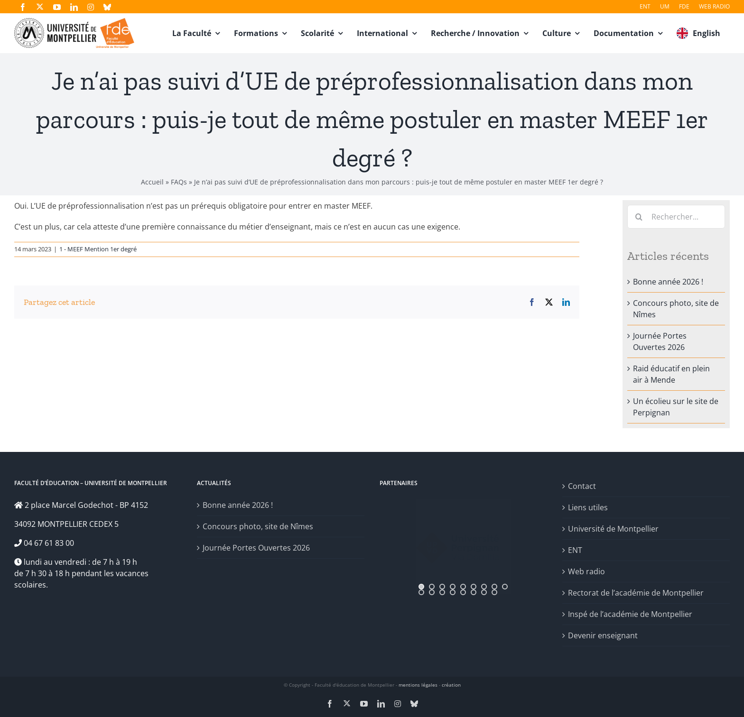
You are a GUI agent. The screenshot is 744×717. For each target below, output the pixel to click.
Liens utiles (588, 507)
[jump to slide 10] (421, 592)
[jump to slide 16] (484, 592)
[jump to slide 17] (494, 592)
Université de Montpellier (613, 529)
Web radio (586, 571)
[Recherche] (639, 217)
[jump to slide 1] (421, 586)
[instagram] (90, 7)
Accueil (152, 181)
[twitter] (40, 6)
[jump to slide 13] (453, 592)
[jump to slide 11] (432, 592)
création (451, 684)
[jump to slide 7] (484, 586)
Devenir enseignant (603, 635)
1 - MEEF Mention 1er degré (98, 249)
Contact (582, 486)
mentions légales (418, 684)
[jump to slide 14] (463, 592)
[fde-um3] (74, 22)
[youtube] (57, 7)
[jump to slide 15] (473, 592)
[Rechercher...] (676, 217)
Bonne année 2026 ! (668, 281)
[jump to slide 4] (453, 586)
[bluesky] (107, 7)
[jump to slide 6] (473, 586)
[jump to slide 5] (463, 586)
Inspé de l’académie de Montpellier (630, 614)
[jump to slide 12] (442, 592)
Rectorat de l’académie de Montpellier (636, 593)
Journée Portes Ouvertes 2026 (256, 547)
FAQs (179, 181)
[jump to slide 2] (432, 586)
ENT (575, 550)
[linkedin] (74, 7)
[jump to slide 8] (494, 586)
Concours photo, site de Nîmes (258, 526)
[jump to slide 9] (505, 586)
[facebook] (23, 7)
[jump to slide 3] (442, 586)
